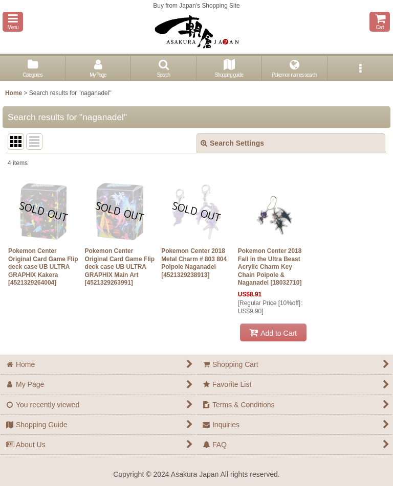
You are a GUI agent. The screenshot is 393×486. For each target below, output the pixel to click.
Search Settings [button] (232, 143)
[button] (13, 22)
